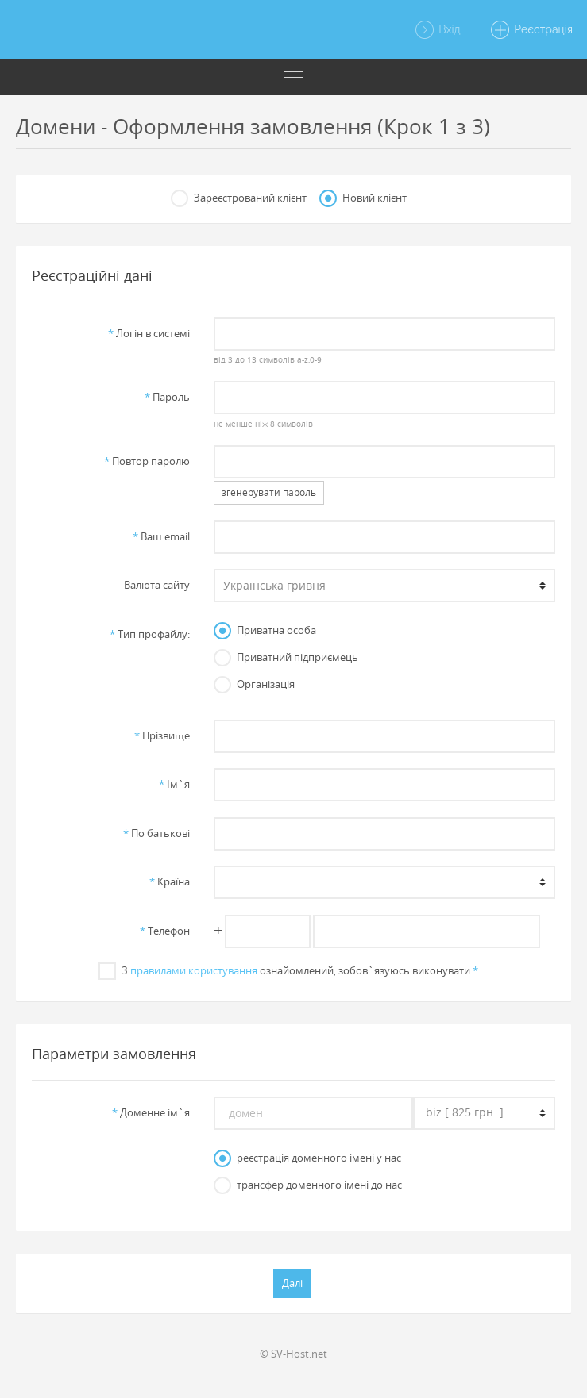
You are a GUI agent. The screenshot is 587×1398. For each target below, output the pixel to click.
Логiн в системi (149, 333)
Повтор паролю (147, 461)
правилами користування (193, 970)
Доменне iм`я (151, 1112)
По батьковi (156, 833)
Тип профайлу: (150, 634)
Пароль (167, 397)
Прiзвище (162, 735)
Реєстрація (531, 30)
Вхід (437, 30)
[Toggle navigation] (293, 77)
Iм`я (174, 784)
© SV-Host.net (293, 1353)
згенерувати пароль (269, 492)
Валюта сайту (157, 585)
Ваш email (161, 536)
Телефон (165, 931)
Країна (169, 881)
